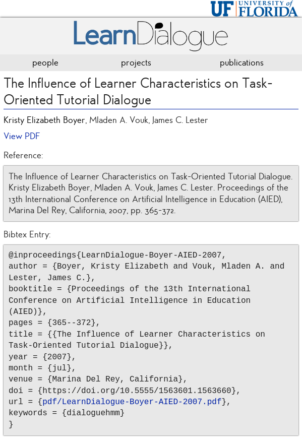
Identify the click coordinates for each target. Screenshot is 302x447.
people (45, 62)
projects (136, 62)
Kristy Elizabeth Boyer (44, 120)
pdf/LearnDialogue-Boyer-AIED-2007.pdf (131, 402)
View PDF (22, 136)
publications (242, 62)
